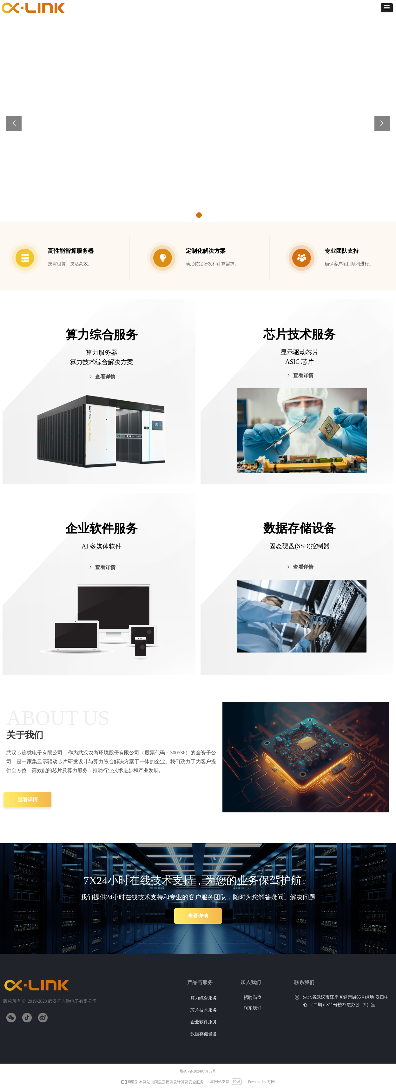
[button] (387, 7)
